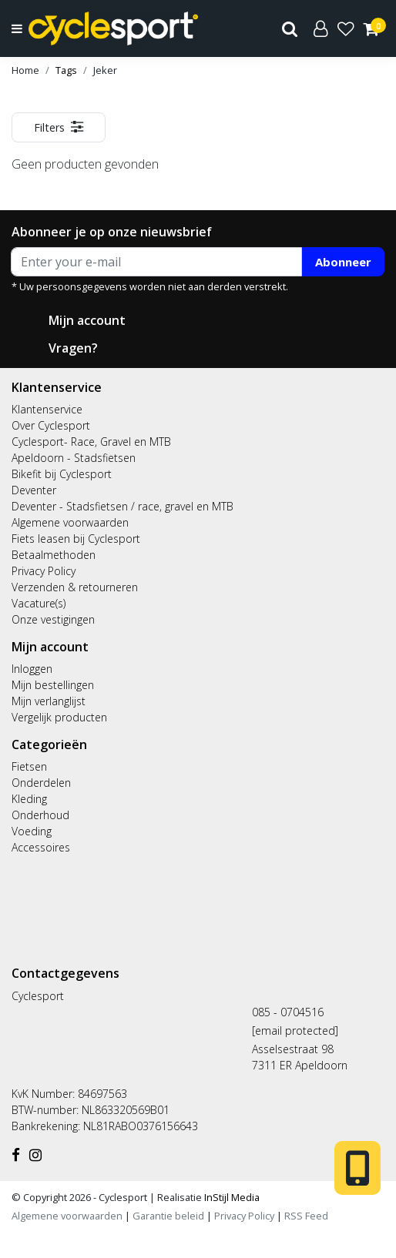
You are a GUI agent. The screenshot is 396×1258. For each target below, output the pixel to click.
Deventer (34, 490)
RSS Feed (306, 1216)
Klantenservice (47, 409)
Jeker (105, 70)
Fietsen (29, 766)
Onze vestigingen (53, 619)
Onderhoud (40, 815)
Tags (66, 70)
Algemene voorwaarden (70, 522)
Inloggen (32, 668)
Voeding (32, 831)
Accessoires (41, 847)
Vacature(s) (38, 603)
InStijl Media (231, 1197)
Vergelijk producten (59, 717)
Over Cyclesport (51, 425)
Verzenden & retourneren (75, 587)
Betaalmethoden (54, 554)
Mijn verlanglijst (49, 701)
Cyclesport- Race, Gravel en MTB (91, 441)
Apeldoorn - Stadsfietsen (74, 457)
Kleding (29, 798)
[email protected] (295, 1030)
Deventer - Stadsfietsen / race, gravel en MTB (122, 506)
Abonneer (343, 261)
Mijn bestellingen (53, 685)
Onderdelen (41, 782)
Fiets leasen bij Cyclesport (76, 538)
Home (25, 70)
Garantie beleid (169, 1216)
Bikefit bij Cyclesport (62, 474)
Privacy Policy (44, 571)
